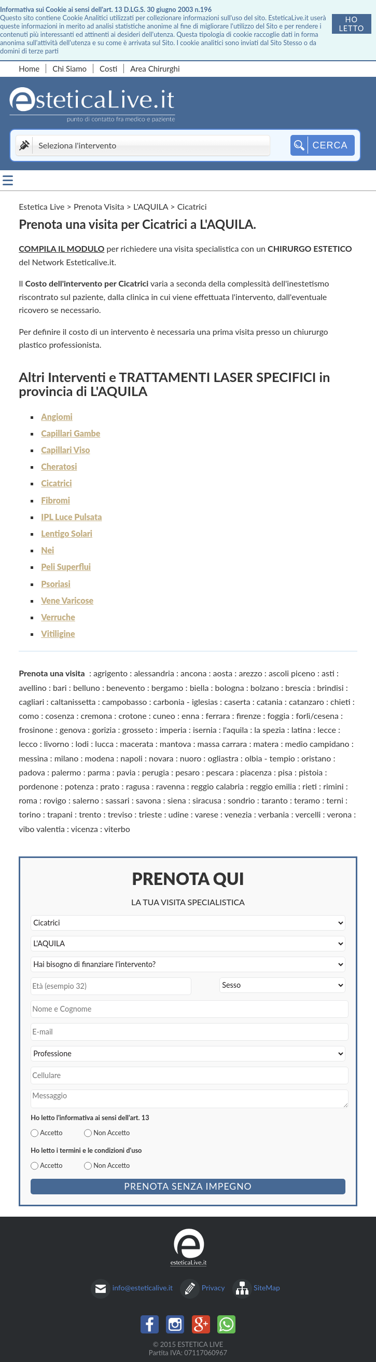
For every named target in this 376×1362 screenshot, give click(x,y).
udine (179, 814)
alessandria (154, 673)
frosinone (36, 729)
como (29, 715)
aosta (223, 673)
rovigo (55, 800)
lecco (28, 743)
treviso (120, 814)
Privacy (213, 1287)
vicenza (84, 829)
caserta (237, 701)
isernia (205, 729)
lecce (326, 729)
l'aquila (235, 729)
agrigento (110, 673)
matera (266, 743)
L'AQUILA (150, 206)
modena (100, 758)
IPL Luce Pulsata (71, 517)
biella (199, 687)
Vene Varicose (67, 600)
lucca (104, 743)
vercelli (308, 814)
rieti (309, 786)
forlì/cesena (317, 715)
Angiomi (57, 416)
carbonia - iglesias (186, 701)
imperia (173, 729)
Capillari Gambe (70, 433)
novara (161, 758)
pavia (126, 772)
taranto (274, 800)
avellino (33, 687)
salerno (86, 800)
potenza (79, 786)
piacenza (256, 772)
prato (109, 786)
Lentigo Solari (66, 533)
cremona (97, 715)
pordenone (38, 786)
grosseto (138, 729)
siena (177, 800)
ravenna (170, 786)
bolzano (264, 687)
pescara (220, 772)
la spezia (269, 729)
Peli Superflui (66, 566)
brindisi (330, 687)
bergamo (167, 687)
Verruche (58, 617)
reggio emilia (273, 786)
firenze (248, 715)
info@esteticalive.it (143, 1287)
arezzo (250, 673)
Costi (108, 68)
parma (99, 772)
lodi (82, 743)
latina (301, 729)
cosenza (59, 715)
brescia (298, 687)
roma (28, 800)
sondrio (241, 800)
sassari (117, 800)
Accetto (51, 1132)
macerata (136, 743)
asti (328, 673)
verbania (273, 814)
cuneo (164, 715)
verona (339, 814)
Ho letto (351, 24)
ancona (193, 673)
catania (270, 701)
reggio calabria (217, 786)
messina (33, 758)
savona (148, 800)
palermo (66, 772)
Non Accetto (111, 1132)
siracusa (206, 800)
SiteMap (267, 1287)
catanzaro (306, 701)
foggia (278, 715)
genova (73, 729)
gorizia (104, 729)
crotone (132, 715)
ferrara (218, 715)
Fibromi (55, 500)
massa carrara (222, 743)
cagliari (31, 701)
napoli (131, 758)
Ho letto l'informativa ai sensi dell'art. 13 (90, 1117)
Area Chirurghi (154, 68)
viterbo (117, 829)
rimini (333, 786)
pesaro (187, 772)
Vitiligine (58, 633)
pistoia (311, 772)
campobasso (124, 701)
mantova (175, 743)
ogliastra (222, 758)
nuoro (191, 758)
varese (206, 814)
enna (190, 715)
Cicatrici (56, 483)
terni (334, 800)
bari (60, 687)
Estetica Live (41, 206)
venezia (238, 814)
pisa (285, 772)
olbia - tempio (270, 758)
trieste (150, 814)
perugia (155, 772)
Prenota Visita (99, 206)
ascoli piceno (292, 673)
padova (32, 772)
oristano (316, 758)
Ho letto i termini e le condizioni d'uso (86, 1150)
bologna (229, 687)
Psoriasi (55, 584)
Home (29, 68)
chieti (340, 701)
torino (29, 814)
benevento (125, 687)
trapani (60, 814)
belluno (86, 687)
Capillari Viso (65, 450)
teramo (307, 800)
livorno (56, 743)
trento (90, 814)
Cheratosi (59, 466)
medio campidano (317, 743)
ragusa (138, 786)
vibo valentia (42, 829)
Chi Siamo (69, 68)
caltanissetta (73, 701)
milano (66, 758)
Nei (47, 550)
